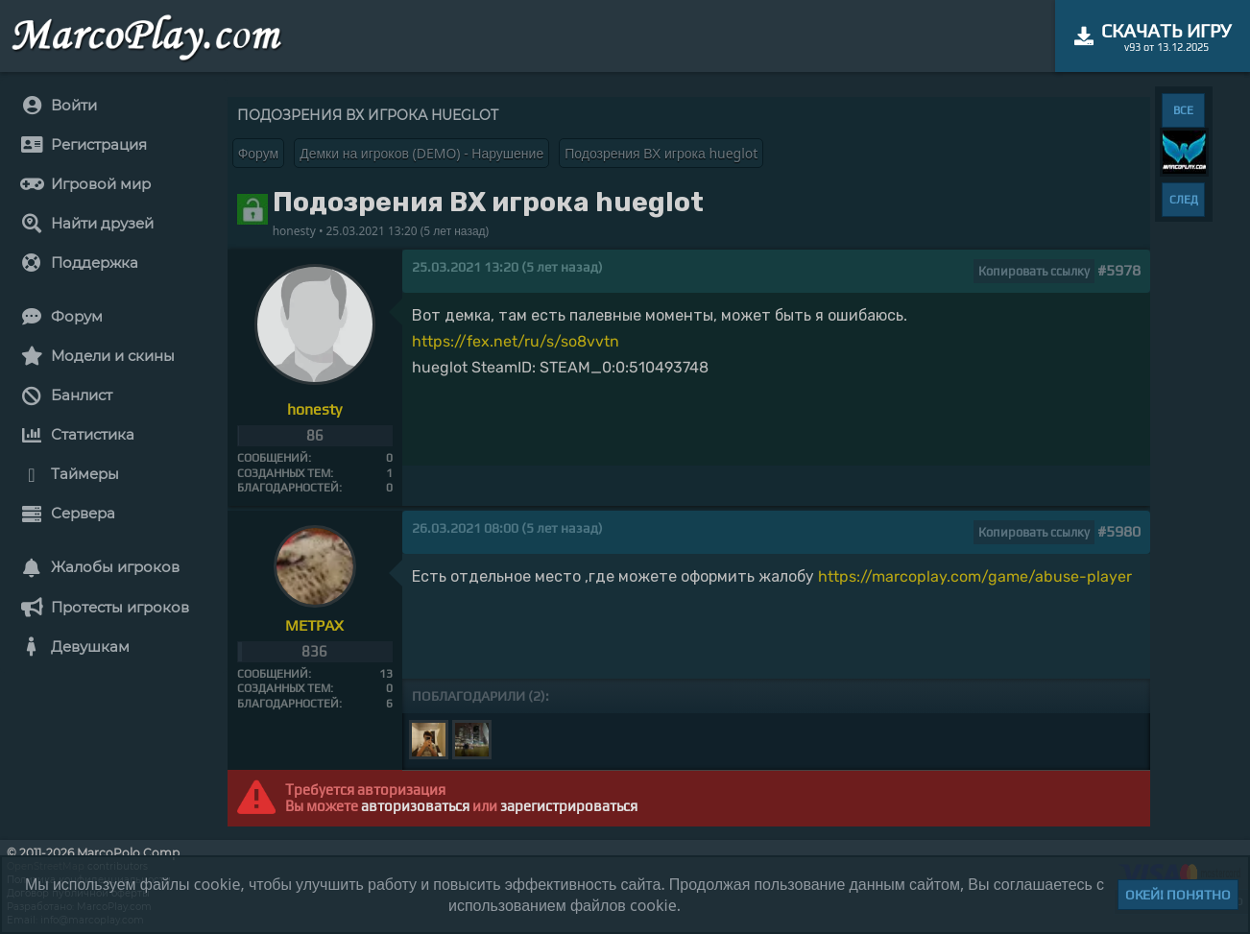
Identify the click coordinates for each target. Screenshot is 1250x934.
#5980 (1119, 531)
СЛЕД (1183, 199)
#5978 (1119, 270)
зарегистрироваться (568, 806)
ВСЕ (1183, 110)
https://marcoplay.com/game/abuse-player (975, 576)
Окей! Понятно (1178, 894)
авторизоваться (415, 806)
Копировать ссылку (1034, 271)
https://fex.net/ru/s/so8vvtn (515, 341)
